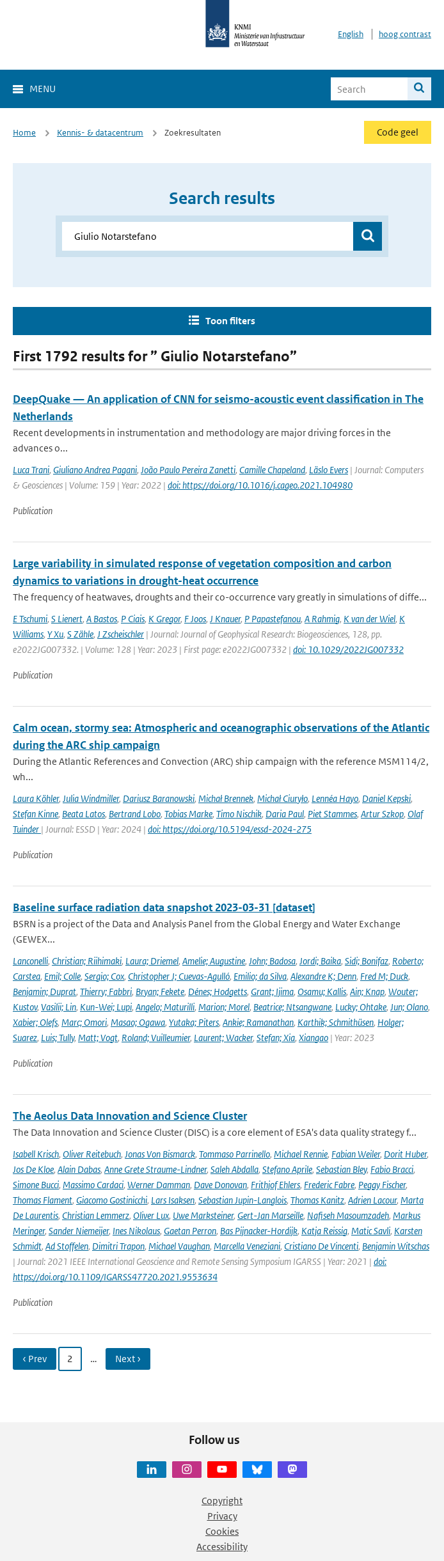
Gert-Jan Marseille (270, 1215)
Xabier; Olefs (35, 1022)
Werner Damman (158, 1185)
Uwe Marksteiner (203, 1215)
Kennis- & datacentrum (100, 132)
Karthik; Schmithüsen (335, 1022)
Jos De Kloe (33, 1169)
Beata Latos (83, 814)
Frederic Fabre (329, 1185)
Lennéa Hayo (335, 798)
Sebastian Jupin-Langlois (242, 1200)
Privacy (222, 1516)
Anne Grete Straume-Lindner (155, 1169)
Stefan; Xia (276, 1038)
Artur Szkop (382, 814)
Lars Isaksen (172, 1200)
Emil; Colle (62, 976)
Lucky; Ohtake (360, 1007)
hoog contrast (405, 34)
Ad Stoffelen (66, 1246)
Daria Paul (285, 814)
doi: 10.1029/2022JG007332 (348, 649)
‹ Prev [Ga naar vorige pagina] (34, 1359)
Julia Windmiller (91, 798)
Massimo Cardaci (93, 1185)
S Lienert (67, 619)
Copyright (222, 1500)
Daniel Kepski (386, 798)
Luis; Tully (57, 1038)
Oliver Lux (151, 1215)
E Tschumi (30, 619)
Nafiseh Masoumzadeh (348, 1215)
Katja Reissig (324, 1231)
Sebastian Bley (341, 1169)
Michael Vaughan (179, 1246)
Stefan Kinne (35, 814)
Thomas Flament (42, 1200)
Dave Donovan (220, 1185)
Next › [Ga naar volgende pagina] (128, 1359)
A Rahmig (322, 619)
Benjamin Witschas (395, 1246)
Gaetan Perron (190, 1231)
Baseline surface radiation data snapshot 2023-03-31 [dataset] (164, 907)
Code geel (397, 132)
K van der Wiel (369, 619)
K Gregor (164, 619)
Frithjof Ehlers (275, 1185)
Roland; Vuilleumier (156, 1038)
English (350, 34)
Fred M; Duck (384, 976)
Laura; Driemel (151, 961)
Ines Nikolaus (136, 1231)
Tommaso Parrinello (234, 1154)
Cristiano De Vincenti (321, 1246)
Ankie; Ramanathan (258, 1022)
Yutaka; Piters (194, 1022)
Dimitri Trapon (118, 1246)
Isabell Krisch (36, 1154)
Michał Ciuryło (282, 798)
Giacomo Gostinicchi (111, 1200)
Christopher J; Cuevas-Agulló (179, 976)
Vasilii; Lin (58, 1007)
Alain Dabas (79, 1169)
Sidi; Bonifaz (366, 961)
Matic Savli (370, 1231)
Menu (42, 88)
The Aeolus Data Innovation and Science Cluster (130, 1116)
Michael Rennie (301, 1154)
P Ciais (133, 619)
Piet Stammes (332, 814)
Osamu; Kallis (321, 991)
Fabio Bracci (391, 1169)
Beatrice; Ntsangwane (292, 1007)
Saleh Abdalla (234, 1169)
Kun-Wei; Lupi (106, 1007)
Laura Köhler (36, 798)
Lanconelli (30, 961)
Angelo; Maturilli (165, 1007)
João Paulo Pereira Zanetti (188, 470)
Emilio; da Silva (260, 976)
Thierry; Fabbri (106, 991)
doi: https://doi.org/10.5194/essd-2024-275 (230, 829)
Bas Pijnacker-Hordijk (258, 1231)
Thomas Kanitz (317, 1200)
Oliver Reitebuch (92, 1154)
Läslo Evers (328, 470)
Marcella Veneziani (247, 1246)
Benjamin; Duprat (44, 991)
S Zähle (80, 634)
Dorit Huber (405, 1154)
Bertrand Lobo (135, 814)
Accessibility (222, 1547)
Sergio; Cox (104, 976)
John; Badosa (272, 961)
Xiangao (313, 1038)
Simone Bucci (36, 1185)
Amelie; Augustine (213, 961)
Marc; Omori (84, 1022)
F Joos (195, 619)
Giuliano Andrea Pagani (95, 470)
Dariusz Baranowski (158, 798)
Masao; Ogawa (138, 1022)
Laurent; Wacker (223, 1038)
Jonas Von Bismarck (160, 1154)
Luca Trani (31, 470)
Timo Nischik (239, 814)
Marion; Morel (224, 1007)
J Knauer (225, 619)
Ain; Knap (367, 991)
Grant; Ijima (272, 991)
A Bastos (101, 619)
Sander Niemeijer (79, 1231)
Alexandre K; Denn (323, 976)
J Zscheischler (120, 634)
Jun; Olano (409, 1007)
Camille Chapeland (272, 470)
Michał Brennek (225, 798)
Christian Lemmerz (95, 1215)
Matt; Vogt (98, 1038)
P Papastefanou (272, 619)
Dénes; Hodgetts (217, 991)
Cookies (222, 1531)
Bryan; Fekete (160, 991)
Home (24, 132)
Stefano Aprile (287, 1169)
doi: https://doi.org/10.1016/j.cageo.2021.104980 (260, 485)
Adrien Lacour (372, 1200)
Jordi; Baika (320, 961)
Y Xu (55, 634)
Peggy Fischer (382, 1185)
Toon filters (230, 321)
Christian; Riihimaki (87, 961)
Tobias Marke (188, 814)
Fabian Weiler (355, 1154)
